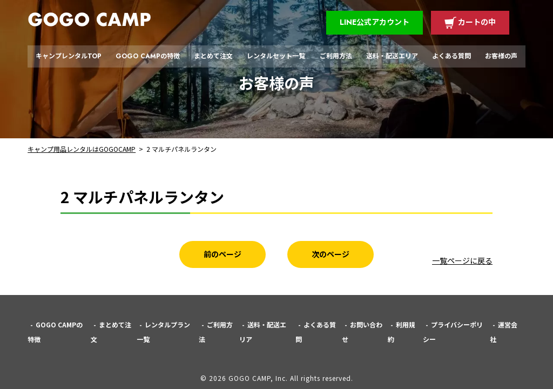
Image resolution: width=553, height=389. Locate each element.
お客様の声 (501, 56)
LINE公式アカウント (374, 22)
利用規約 (401, 332)
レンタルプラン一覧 (163, 332)
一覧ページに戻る (462, 260)
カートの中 (477, 22)
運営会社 (503, 332)
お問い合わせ (362, 332)
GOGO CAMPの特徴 (148, 56)
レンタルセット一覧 (276, 56)
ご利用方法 (336, 56)
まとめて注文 (213, 56)
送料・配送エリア (392, 56)
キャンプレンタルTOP (69, 56)
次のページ (330, 254)
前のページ (222, 254)
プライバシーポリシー (453, 332)
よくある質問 (451, 56)
